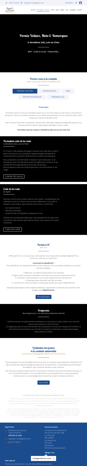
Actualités (72, 10)
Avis (67, 10)
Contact (79, 10)
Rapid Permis (49, 290)
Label (57, 10)
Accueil (33, 10)
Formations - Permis (43, 10)
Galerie (62, 10)
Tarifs (52, 10)
